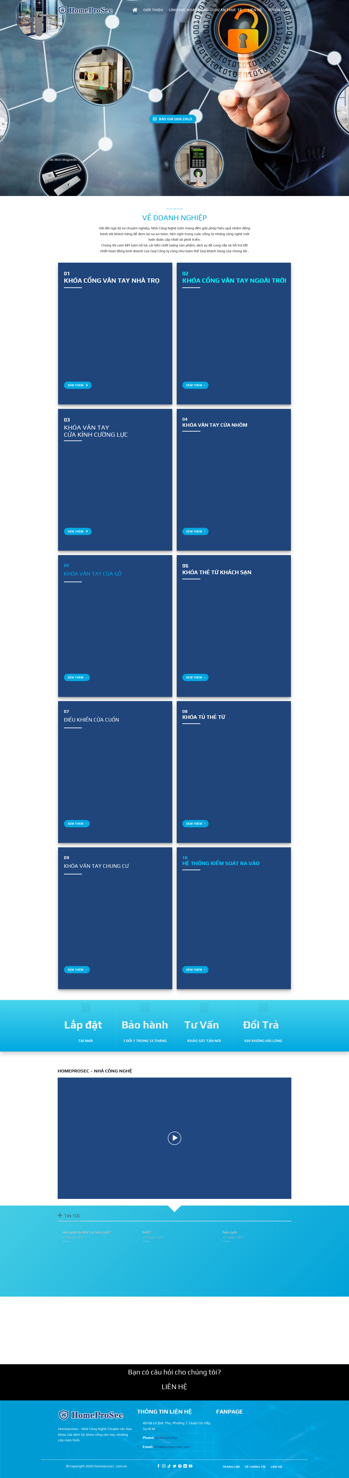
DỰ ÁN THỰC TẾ (228, 10)
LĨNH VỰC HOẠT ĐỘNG (189, 10)
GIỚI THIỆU (153, 10)
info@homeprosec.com (172, 1447)
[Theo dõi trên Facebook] (158, 1466)
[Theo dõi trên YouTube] (190, 1466)
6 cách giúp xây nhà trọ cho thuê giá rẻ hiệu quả (254, 1229)
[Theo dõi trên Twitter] (174, 1466)
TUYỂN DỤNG (279, 10)
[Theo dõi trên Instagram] (164, 1466)
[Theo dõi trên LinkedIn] (185, 1466)
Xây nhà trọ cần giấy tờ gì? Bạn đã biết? (170, 1229)
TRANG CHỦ (231, 1466)
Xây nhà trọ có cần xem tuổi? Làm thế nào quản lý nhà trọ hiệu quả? (94, 1229)
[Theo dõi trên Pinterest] (180, 1466)
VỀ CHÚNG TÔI (255, 1466)
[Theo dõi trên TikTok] (169, 1466)
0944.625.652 (166, 1438)
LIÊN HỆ (255, 10)
